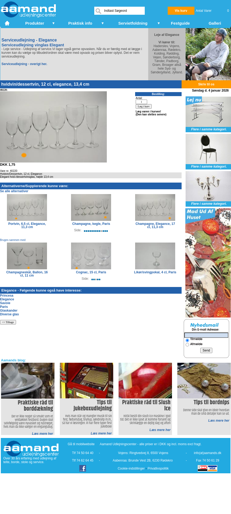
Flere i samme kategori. (209, 129)
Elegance (7, 299)
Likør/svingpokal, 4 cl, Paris (155, 272)
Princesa (6, 295)
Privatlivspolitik (158, 468)
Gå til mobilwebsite (81, 444)
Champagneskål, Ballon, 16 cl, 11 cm (27, 273)
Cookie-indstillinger (131, 468)
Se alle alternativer (14, 191)
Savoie (5, 303)
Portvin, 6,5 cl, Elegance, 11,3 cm (27, 225)
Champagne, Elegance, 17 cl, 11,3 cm (155, 225)
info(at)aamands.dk (207, 453)
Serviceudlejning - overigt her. (24, 64)
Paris (4, 307)
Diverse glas (9, 314)
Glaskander (8, 310)
